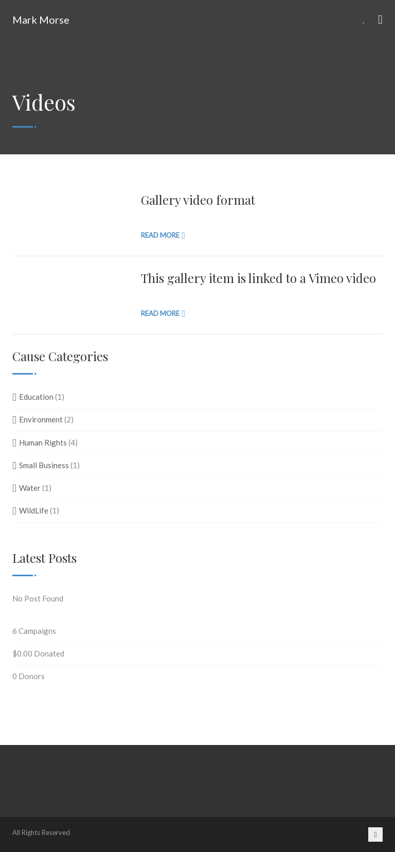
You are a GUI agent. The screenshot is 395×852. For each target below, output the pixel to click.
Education (36, 396)
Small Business (44, 465)
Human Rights (43, 442)
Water (30, 487)
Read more (160, 235)
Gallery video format (198, 199)
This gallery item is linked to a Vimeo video (258, 278)
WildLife (33, 510)
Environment (41, 419)
